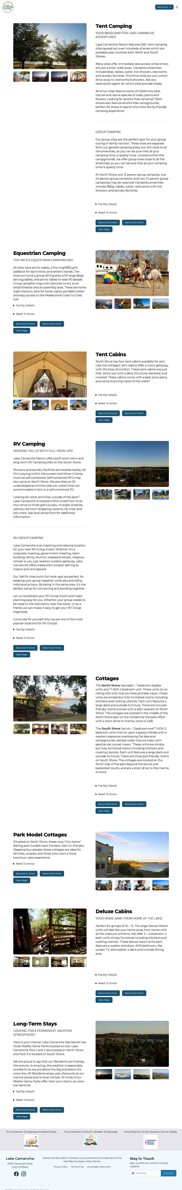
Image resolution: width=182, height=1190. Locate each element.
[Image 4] (21, 405)
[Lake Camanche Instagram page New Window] (24, 1174)
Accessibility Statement (99, 1167)
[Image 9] (104, 1074)
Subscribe (168, 1173)
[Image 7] (104, 885)
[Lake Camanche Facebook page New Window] (16, 1174)
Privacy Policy (61, 1167)
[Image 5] (104, 494)
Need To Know (107, 212)
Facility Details (107, 204)
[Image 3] (104, 303)
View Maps (104, 229)
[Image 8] (21, 962)
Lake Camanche (20, 1159)
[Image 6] (21, 729)
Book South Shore (134, 222)
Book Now (164, 7)
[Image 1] (50, 46)
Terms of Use (77, 1167)
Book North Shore (107, 222)
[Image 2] (21, 76)
